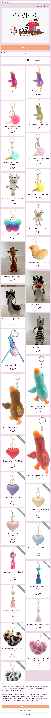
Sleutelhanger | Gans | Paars (38, 91)
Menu (25, 47)
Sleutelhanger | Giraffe (13, 276)
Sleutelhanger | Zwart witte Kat (12, 320)
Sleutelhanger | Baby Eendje (38, 262)
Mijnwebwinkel (25, 714)
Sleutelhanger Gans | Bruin (13, 427)
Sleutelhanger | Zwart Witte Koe (12, 199)
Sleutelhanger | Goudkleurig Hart (38, 510)
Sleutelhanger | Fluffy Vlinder (13, 234)
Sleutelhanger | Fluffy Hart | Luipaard (12, 649)
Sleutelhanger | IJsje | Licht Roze (38, 159)
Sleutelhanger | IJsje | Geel (38, 194)
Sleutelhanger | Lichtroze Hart (12, 535)
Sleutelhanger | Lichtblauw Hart (38, 549)
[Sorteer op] (37, 60)
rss (31, 712)
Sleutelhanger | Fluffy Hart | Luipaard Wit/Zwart (12, 688)
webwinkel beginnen (38, 712)
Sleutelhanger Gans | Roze (38, 476)
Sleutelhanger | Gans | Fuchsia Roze (13, 92)
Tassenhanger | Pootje (12, 365)
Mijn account (41, 6)
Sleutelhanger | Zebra (38, 347)
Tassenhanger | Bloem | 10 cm (38, 624)
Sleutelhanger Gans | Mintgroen (38, 407)
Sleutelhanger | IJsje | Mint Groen (13, 163)
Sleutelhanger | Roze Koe (38, 228)
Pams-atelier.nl (6, 706)
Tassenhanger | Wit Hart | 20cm (12, 611)
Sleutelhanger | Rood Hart (13, 461)
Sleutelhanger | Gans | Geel (38, 125)
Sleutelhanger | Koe (38, 305)
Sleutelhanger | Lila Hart (13, 497)
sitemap (27, 712)
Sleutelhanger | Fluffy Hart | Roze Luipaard (38, 659)
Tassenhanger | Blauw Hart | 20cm (38, 587)
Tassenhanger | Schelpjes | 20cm (13, 573)
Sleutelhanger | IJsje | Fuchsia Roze (12, 127)
